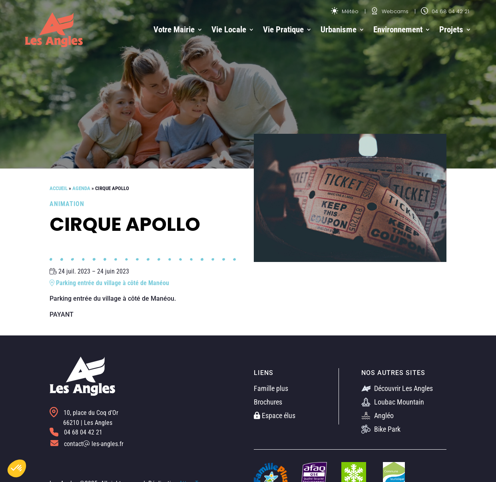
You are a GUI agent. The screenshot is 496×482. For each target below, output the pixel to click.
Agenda (81, 188)
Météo (345, 11)
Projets (451, 29)
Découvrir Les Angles (397, 388)
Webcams (389, 11)
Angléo (377, 415)
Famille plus (271, 388)
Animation (67, 204)
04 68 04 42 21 (445, 11)
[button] (16, 468)
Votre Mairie (174, 29)
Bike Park (380, 429)
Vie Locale (228, 29)
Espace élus (274, 415)
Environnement (397, 29)
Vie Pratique (283, 29)
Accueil (59, 188)
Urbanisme (339, 29)
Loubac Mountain (392, 402)
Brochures (268, 402)
